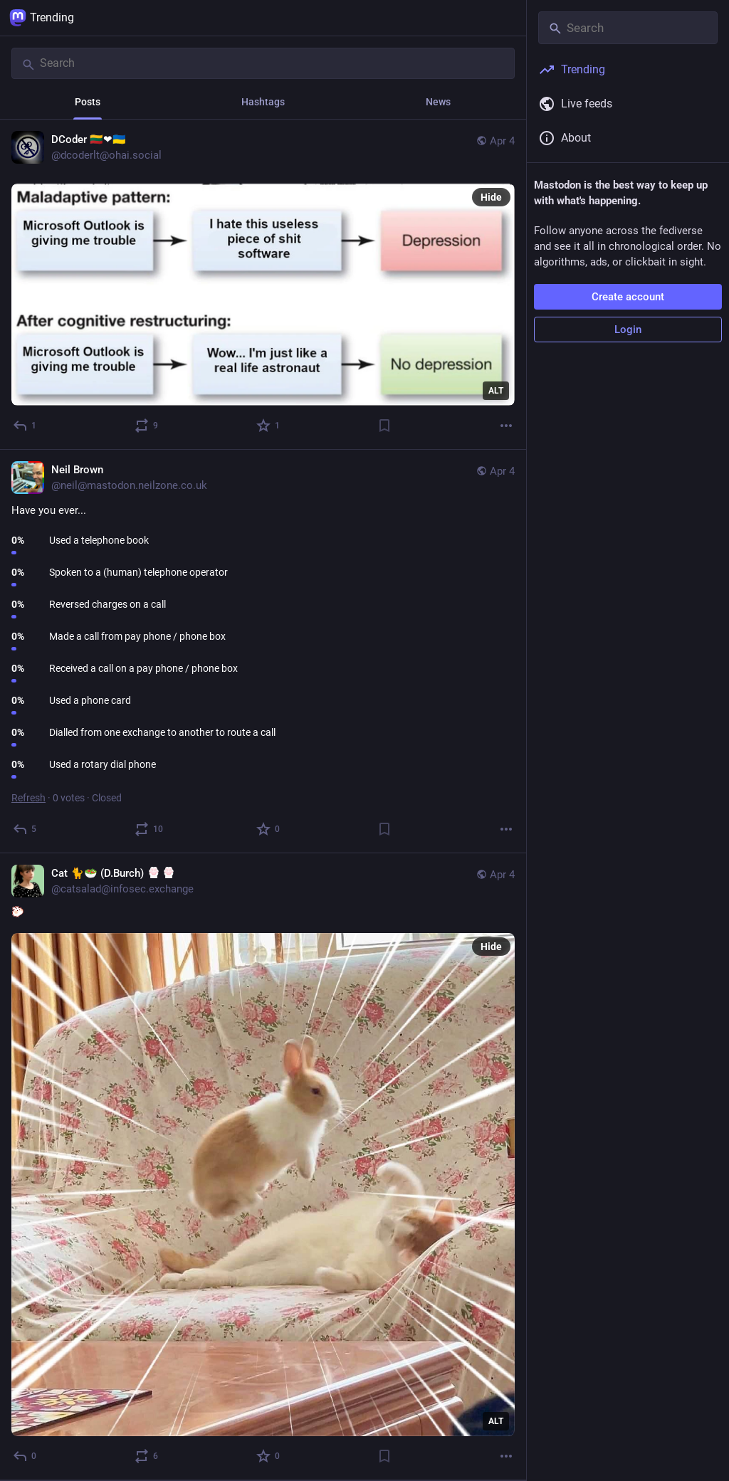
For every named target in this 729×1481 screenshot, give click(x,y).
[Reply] (25, 425)
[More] (506, 425)
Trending (41, 17)
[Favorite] (269, 425)
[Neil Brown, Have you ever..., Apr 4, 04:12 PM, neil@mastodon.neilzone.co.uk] (263, 651)
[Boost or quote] (147, 425)
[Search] (263, 63)
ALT (495, 391)
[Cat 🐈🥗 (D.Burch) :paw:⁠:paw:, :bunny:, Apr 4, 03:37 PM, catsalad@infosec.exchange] (263, 1166)
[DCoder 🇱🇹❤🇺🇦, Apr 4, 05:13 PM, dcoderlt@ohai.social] (263, 285)
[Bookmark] (384, 425)
